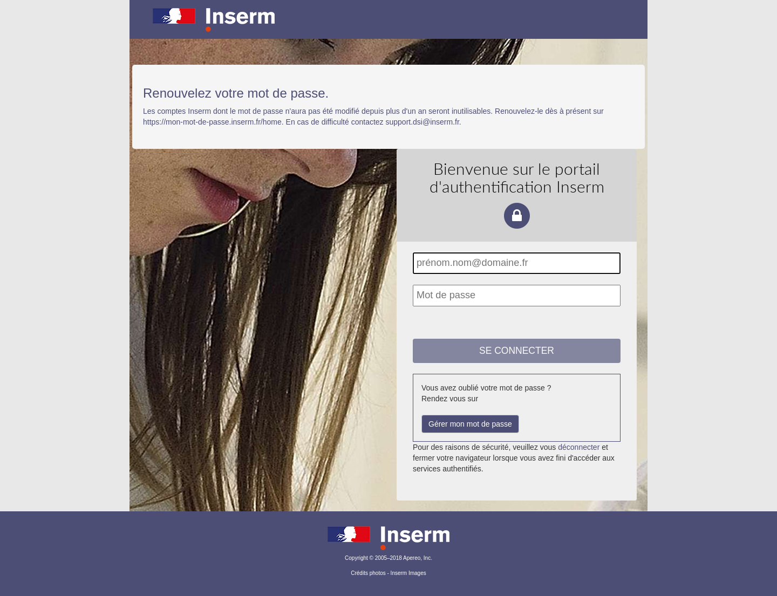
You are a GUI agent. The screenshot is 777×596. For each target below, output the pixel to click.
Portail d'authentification (389, 27)
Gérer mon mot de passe (470, 424)
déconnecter (578, 447)
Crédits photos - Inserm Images (388, 573)
